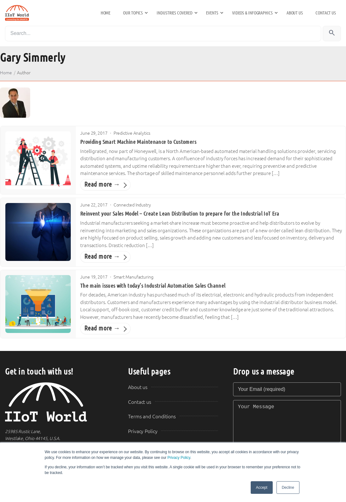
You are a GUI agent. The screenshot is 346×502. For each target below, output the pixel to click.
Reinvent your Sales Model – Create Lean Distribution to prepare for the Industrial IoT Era (179, 214)
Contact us (325, 12)
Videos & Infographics (252, 12)
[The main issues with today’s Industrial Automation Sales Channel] (38, 304)
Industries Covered (174, 12)
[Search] (163, 33)
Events (212, 12)
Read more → (102, 184)
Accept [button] (261, 487)
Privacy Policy (178, 457)
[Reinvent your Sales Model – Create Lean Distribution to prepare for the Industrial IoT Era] (38, 232)
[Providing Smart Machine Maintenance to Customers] (38, 160)
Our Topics (133, 12)
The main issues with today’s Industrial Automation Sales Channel (153, 286)
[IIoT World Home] (59, 402)
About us (295, 12)
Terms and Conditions (152, 417)
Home (106, 12)
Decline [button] (288, 487)
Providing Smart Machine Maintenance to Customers (138, 142)
